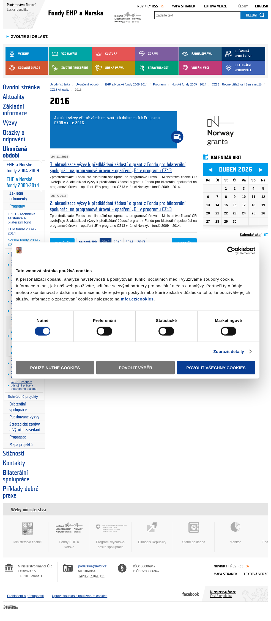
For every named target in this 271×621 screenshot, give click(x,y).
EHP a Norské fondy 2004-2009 (23, 167)
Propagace (17, 437)
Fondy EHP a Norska (69, 535)
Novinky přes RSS (228, 566)
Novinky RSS (147, 6)
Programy (17, 206)
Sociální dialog (23, 67)
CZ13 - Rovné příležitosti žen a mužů (237, 84)
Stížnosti (13, 454)
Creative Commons (11, 607)
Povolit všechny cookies (216, 367)
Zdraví (146, 53)
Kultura (104, 53)
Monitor (235, 533)
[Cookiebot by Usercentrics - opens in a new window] (231, 250)
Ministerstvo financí (27, 533)
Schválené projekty (23, 396)
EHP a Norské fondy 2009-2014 (23, 182)
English (261, 6)
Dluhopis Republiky (152, 533)
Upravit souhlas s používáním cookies (79, 596)
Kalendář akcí (250, 235)
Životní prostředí (68, 67)
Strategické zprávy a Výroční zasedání (24, 427)
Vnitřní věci (194, 67)
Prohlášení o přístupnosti (25, 596)
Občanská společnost (237, 53)
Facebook (190, 594)
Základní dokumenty (18, 196)
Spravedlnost (152, 67)
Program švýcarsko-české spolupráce (110, 535)
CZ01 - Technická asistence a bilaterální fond (21, 218)
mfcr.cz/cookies (137, 299)
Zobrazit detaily (228, 351)
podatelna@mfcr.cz (92, 566)
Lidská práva (108, 67)
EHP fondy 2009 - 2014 (22, 231)
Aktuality (13, 97)
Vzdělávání (63, 53)
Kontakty (14, 463)
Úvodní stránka (21, 87)
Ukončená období (15, 152)
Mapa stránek (183, 6)
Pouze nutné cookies (55, 367)
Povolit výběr (135, 367)
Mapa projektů (20, 445)
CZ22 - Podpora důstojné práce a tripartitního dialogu (24, 385)
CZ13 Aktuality (59, 89)
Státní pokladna (194, 533)
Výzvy (10, 123)
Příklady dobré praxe (21, 492)
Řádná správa (195, 53)
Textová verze (214, 6)
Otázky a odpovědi (14, 136)
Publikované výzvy (24, 417)
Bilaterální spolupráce (237, 67)
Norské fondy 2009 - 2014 (188, 84)
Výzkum (17, 53)
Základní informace (15, 110)
